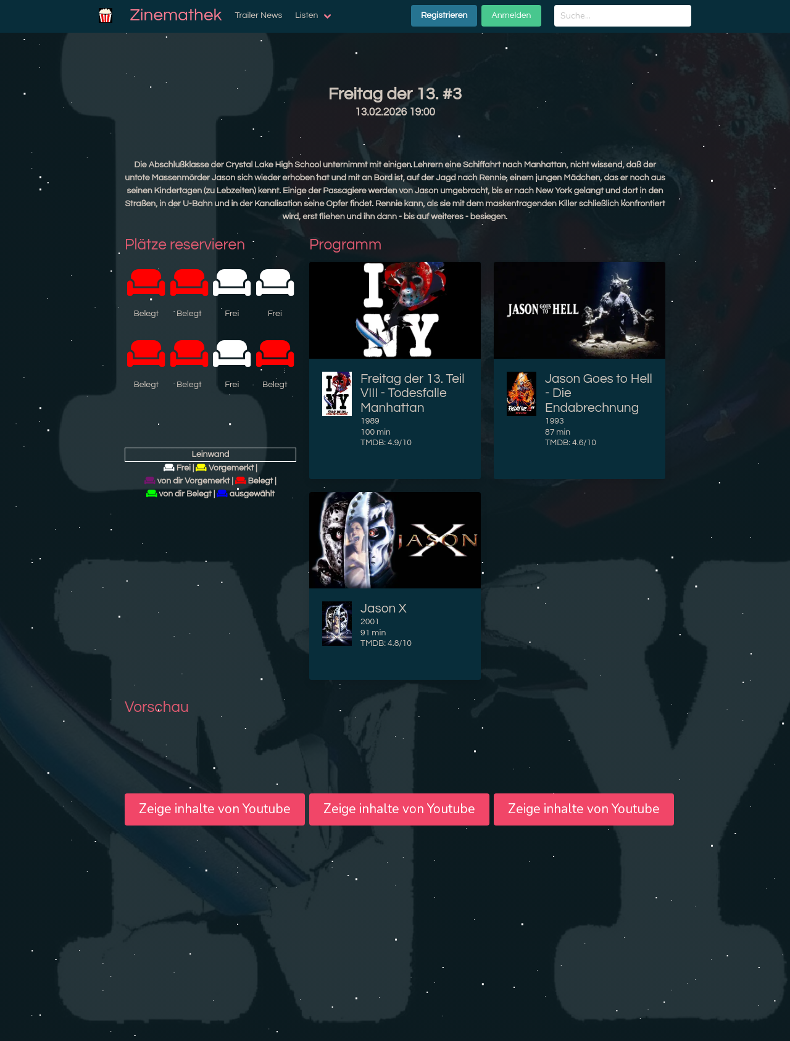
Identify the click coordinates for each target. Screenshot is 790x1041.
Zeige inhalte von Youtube (215, 808)
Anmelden (511, 15)
